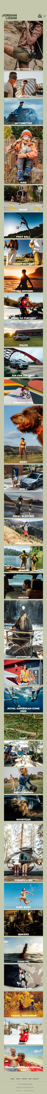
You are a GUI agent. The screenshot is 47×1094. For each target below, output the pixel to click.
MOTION (30, 1066)
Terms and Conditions (35, 1078)
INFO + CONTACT (40, 1066)
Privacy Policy (25, 1078)
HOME (19, 1066)
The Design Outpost (33, 1071)
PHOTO (25, 1066)
